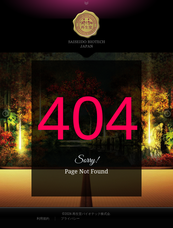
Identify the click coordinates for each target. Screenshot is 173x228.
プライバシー (70, 218)
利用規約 (43, 218)
